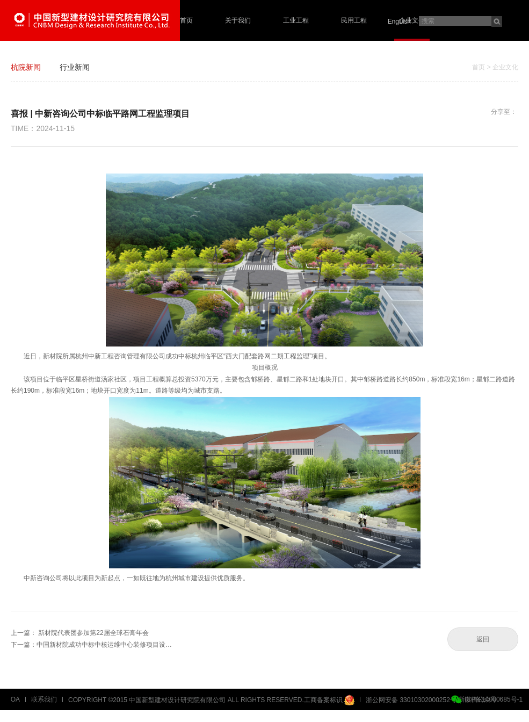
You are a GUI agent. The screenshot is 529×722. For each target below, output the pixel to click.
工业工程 (296, 20)
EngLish (399, 21)
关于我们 (238, 20)
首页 (186, 20)
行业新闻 (75, 67)
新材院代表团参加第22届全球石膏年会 (93, 633)
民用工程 (354, 20)
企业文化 (412, 20)
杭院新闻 (26, 67)
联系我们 (44, 699)
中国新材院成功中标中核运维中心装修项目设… (104, 644)
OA (15, 699)
